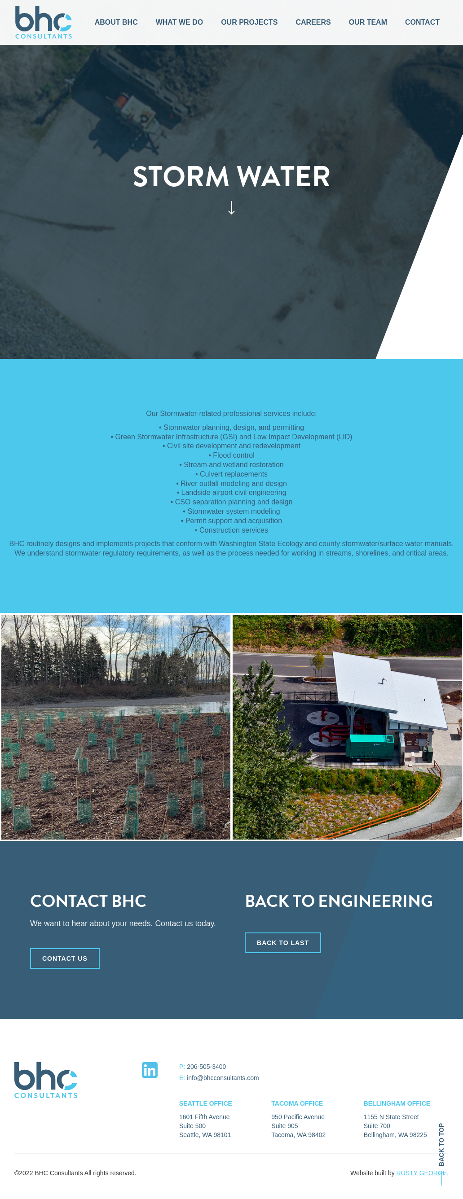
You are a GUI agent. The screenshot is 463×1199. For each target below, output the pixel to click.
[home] (43, 22)
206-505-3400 (206, 1066)
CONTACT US (65, 963)
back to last (283, 947)
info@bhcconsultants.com (223, 1077)
